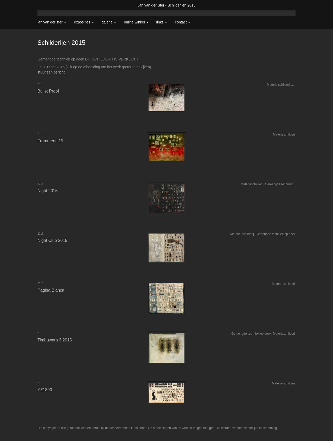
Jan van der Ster (151, 5)
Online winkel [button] (136, 22)
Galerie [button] (109, 22)
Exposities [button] (84, 22)
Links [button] (161, 22)
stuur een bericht (51, 72)
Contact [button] (182, 22)
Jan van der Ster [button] (51, 22)
